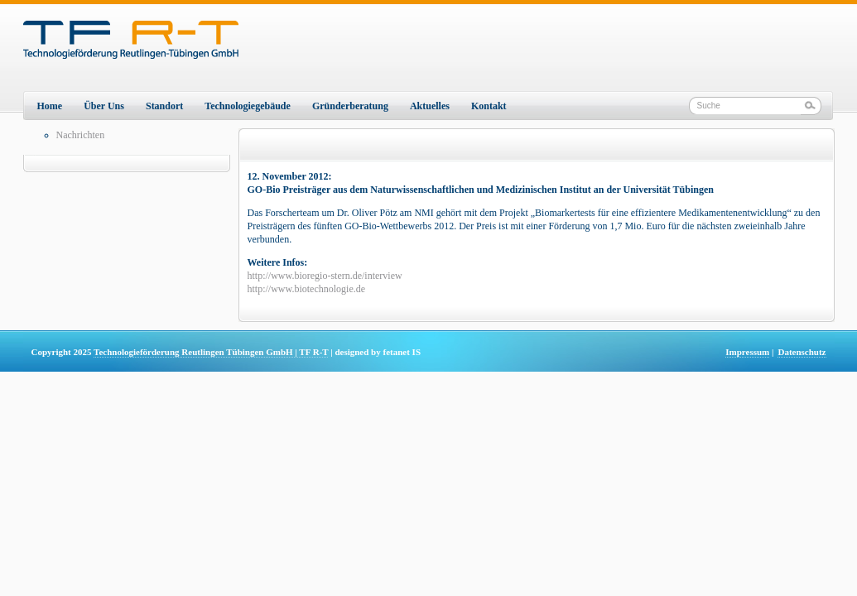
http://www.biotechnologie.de (307, 289)
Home (50, 106)
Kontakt (489, 106)
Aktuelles (430, 106)
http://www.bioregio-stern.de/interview (325, 275)
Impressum (747, 352)
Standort (164, 106)
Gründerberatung (350, 106)
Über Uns (104, 106)
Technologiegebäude (248, 106)
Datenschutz (802, 352)
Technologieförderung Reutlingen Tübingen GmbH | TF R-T (211, 352)
